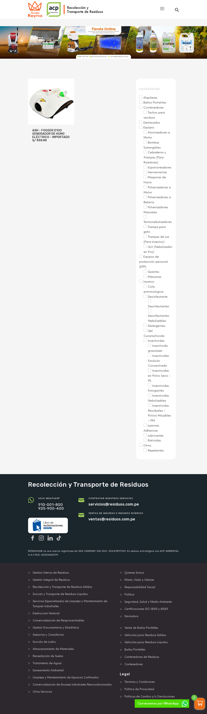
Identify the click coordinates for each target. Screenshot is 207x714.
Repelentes (156, 450)
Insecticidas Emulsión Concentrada (158, 361)
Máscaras (154, 277)
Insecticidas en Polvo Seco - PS (159, 376)
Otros (147, 445)
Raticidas (154, 440)
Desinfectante (158, 297)
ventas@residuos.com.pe (111, 519)
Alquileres (150, 98)
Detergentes (156, 326)
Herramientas (157, 172)
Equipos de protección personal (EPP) (153, 262)
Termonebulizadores (158, 222)
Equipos (148, 127)
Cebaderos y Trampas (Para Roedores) (155, 157)
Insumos (148, 281)
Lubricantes (156, 435)
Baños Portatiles (154, 102)
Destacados (151, 122)
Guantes (153, 272)
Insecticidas (156, 341)
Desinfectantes (158, 306)
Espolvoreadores (159, 167)
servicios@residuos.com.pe (113, 504)
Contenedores (153, 107)
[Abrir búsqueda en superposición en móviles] (177, 10)
